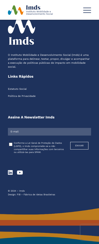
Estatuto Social (17, 89)
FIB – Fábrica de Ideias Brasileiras (36, 194)
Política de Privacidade (22, 96)
